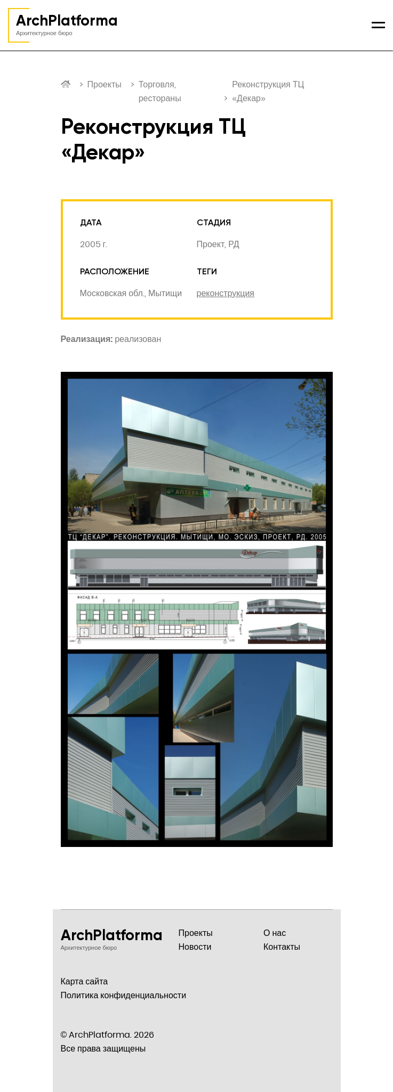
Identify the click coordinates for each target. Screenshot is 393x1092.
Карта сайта (84, 981)
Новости (195, 947)
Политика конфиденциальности (124, 995)
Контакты (281, 947)
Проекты (104, 84)
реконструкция (226, 293)
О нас (274, 933)
